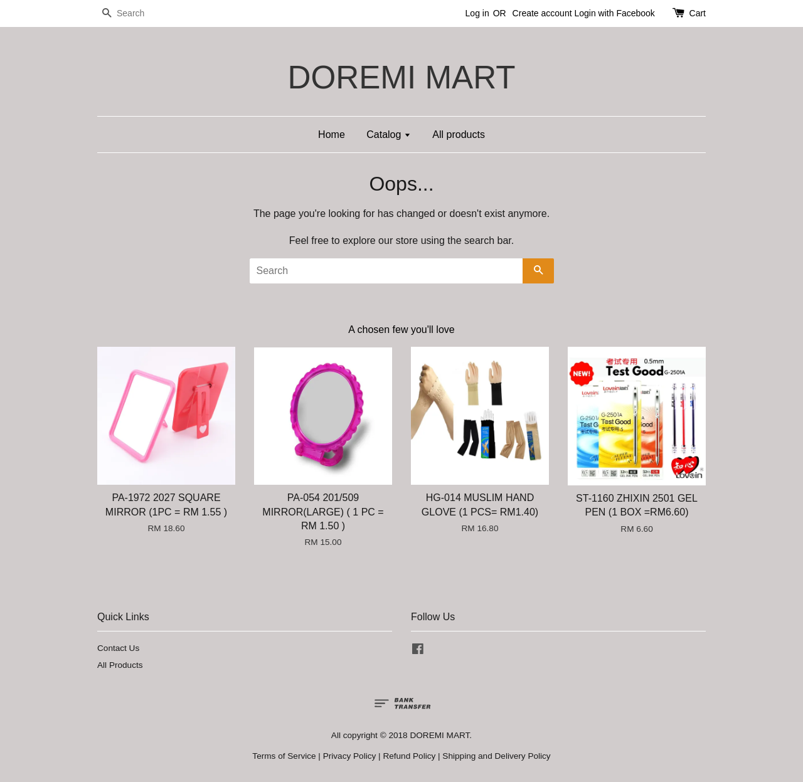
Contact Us (118, 648)
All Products (120, 665)
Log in (477, 13)
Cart (697, 13)
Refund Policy (409, 756)
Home (331, 134)
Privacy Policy (349, 756)
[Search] (135, 13)
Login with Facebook (614, 13)
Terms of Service (284, 756)
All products (458, 134)
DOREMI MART (401, 77)
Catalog (388, 134)
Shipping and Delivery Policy (496, 756)
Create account (542, 13)
